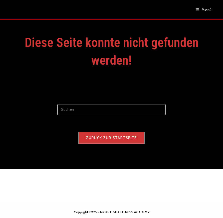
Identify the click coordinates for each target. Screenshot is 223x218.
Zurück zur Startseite (111, 138)
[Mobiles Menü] (204, 9)
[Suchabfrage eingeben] (111, 109)
